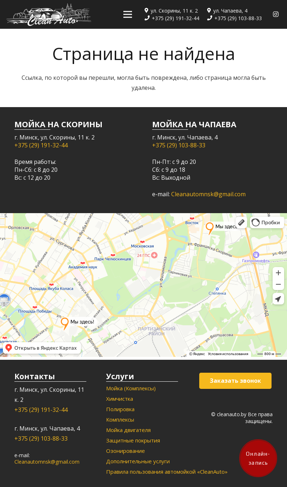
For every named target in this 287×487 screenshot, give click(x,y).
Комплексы (120, 419)
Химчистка (119, 398)
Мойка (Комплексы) (131, 388)
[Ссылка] (49, 14)
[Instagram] (275, 14)
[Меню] (128, 14)
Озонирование (125, 450)
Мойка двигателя (128, 429)
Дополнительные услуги (138, 461)
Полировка (120, 409)
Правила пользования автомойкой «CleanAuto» (167, 471)
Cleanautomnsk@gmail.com (208, 194)
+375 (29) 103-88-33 (178, 145)
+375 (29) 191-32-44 (41, 145)
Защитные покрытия (133, 440)
